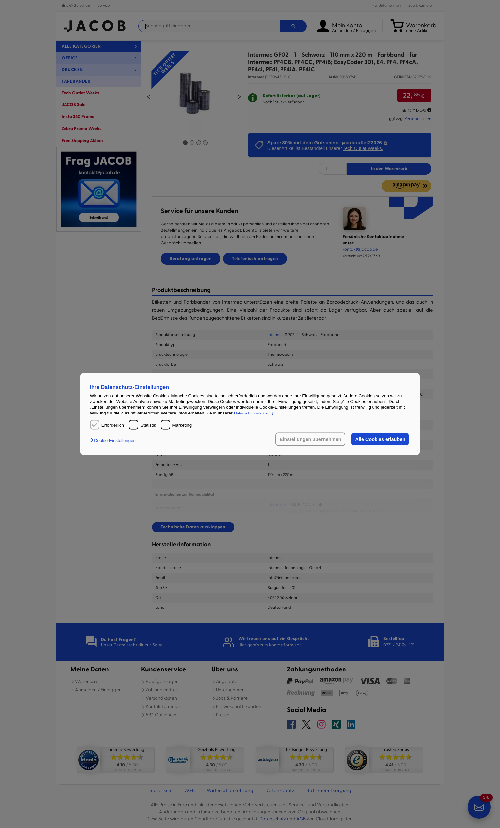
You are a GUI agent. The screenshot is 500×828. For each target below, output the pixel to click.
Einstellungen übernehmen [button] (310, 439)
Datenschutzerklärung (253, 412)
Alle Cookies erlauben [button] (380, 439)
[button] (115, 440)
